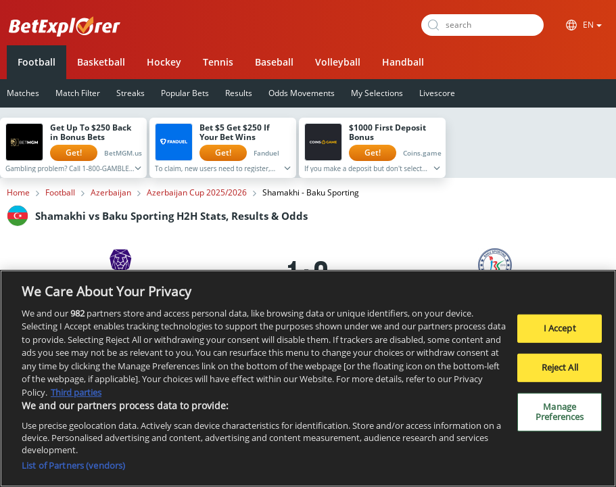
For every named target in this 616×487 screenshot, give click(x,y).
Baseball (274, 61)
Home (18, 193)
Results (238, 93)
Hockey (164, 61)
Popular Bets (185, 93)
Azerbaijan (111, 193)
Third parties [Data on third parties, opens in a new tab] (76, 393)
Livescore (437, 93)
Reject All (560, 368)
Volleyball (337, 61)
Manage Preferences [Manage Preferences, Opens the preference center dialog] (560, 412)
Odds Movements (301, 93)
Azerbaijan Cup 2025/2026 (197, 193)
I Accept (560, 329)
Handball (403, 61)
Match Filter (77, 93)
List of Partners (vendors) (73, 467)
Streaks (130, 93)
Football (36, 61)
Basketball (101, 61)
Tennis (218, 61)
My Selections (377, 93)
